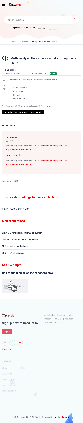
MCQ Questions (21, 106)
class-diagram (42, 29)
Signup (7, 332)
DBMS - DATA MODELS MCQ (15, 209)
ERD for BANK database (13, 253)
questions (24, 42)
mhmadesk (10, 70)
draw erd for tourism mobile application (20, 239)
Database (10, 106)
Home (13, 42)
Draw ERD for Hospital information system (22, 233)
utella (61, 417)
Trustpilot (6, 350)
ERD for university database (15, 246)
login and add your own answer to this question (23, 112)
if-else (32, 28)
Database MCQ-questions (40, 106)
